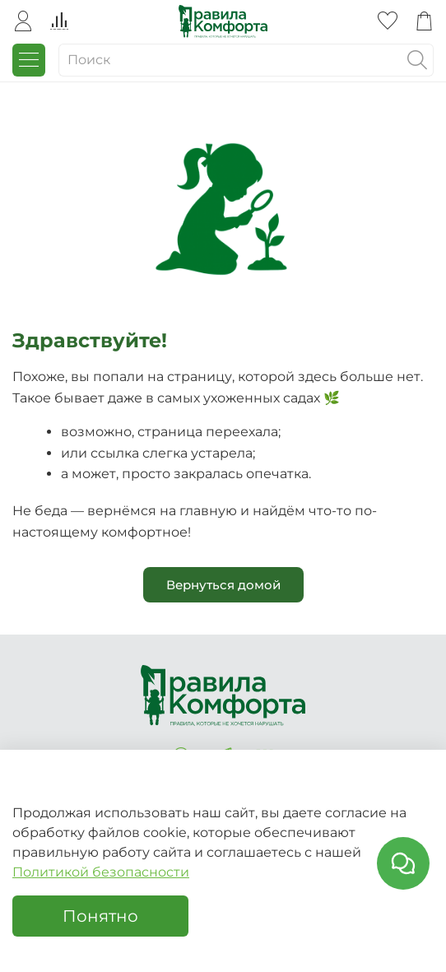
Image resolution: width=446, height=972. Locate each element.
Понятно (100, 916)
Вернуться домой (223, 585)
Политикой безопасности (100, 872)
